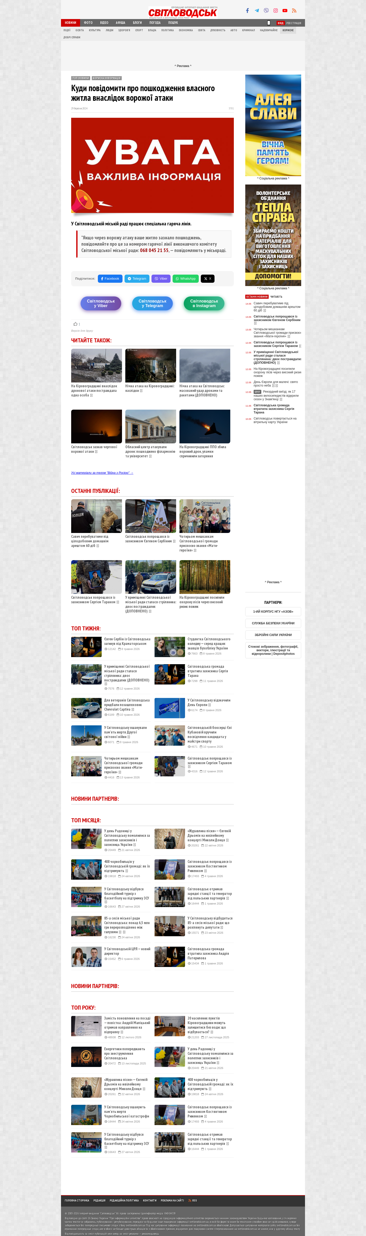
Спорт (139, 30)
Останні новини (257, 296)
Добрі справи (72, 37)
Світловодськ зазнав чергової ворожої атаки (94, 449)
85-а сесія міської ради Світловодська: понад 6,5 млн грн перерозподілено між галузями (127, 925)
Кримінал (248, 30)
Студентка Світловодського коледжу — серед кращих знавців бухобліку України (209, 643)
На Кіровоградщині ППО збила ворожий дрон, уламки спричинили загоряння (202, 451)
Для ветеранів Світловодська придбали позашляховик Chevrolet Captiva (127, 705)
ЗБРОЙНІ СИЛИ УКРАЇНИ (273, 635)
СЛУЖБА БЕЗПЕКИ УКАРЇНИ (273, 623)
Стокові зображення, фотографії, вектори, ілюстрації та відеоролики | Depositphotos (273, 650)
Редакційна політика (124, 1200)
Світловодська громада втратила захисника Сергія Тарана (208, 671)
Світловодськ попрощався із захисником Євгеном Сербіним (148, 538)
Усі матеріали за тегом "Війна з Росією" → (102, 473)
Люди (109, 30)
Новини (70, 23)
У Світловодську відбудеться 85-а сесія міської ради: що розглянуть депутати (210, 923)
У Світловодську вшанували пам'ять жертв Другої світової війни (125, 732)
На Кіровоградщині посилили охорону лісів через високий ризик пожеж (201, 602)
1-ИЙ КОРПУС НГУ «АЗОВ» (273, 611)
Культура (95, 30)
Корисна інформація (106, 78)
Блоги (137, 23)
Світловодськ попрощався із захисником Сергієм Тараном (93, 599)
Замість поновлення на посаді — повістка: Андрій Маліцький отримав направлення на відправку (127, 1025)
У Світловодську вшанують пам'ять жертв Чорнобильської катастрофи (126, 1111)
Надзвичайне (269, 30)
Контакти (150, 1200)
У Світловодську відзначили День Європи (209, 702)
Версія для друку (82, 330)
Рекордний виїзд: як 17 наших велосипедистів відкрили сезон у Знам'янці (276, 395)
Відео (104, 23)
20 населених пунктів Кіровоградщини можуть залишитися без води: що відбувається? (207, 1025)
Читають (276, 296)
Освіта (79, 30)
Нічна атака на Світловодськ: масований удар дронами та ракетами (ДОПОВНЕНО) (202, 390)
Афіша (120, 23)
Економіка (186, 30)
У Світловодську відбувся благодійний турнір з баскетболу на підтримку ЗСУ (126, 895)
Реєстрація (293, 23)
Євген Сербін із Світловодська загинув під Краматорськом (127, 641)
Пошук (173, 23)
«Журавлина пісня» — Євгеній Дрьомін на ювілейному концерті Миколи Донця (209, 835)
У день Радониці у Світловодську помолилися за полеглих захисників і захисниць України (127, 838)
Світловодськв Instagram (204, 303)
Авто (234, 30)
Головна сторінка (77, 1200)
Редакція (99, 1200)
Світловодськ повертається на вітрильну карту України (275, 420)
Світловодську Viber (101, 303)
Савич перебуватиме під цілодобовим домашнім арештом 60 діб (90, 541)
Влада (152, 30)
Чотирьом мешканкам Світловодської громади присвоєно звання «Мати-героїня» (198, 543)
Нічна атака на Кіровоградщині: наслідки (149, 388)
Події (67, 30)
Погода (155, 23)
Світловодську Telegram (152, 303)
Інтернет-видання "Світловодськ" (97, 1213)
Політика (167, 30)
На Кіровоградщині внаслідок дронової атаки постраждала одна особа (94, 390)
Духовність (217, 30)
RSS (192, 1200)
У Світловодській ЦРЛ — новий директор (127, 951)
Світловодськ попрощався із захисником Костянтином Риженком (210, 866)
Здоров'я (124, 30)
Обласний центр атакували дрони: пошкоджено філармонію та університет (150, 451)
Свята (201, 30)
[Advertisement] (183, 52)
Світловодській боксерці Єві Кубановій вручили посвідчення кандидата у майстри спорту (210, 734)
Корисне (288, 30)
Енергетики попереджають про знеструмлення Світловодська (124, 1053)
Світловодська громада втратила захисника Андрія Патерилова (208, 953)
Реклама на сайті (172, 1200)
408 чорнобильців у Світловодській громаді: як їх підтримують (127, 866)
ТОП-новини (80, 78)
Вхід (281, 23)
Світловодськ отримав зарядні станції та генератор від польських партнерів (210, 893)
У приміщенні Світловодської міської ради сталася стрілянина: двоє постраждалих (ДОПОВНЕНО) (150, 604)
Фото (88, 23)
